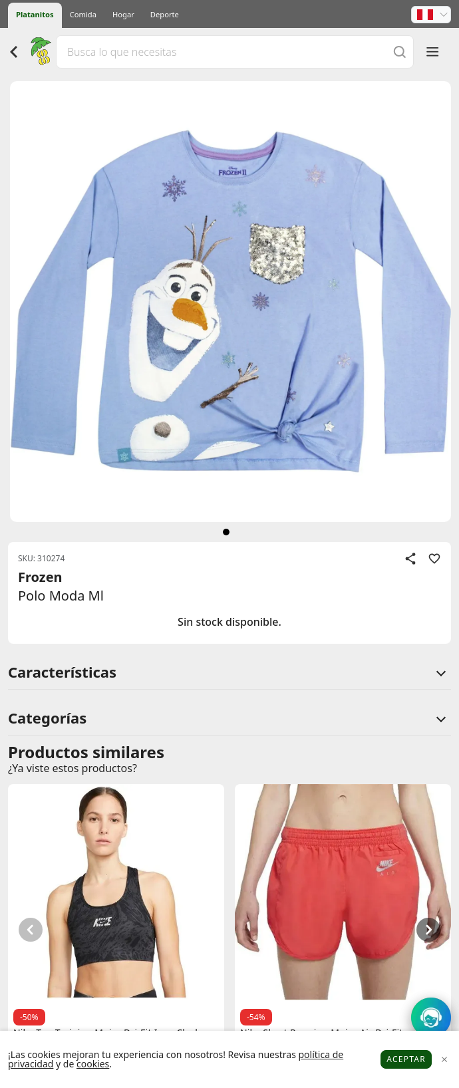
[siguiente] (226, 532)
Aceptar (406, 1059)
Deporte (164, 14)
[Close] (444, 1060)
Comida (83, 14)
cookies (92, 1063)
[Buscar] (399, 51)
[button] (431, 14)
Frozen (40, 577)
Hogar (123, 14)
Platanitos (35, 14)
